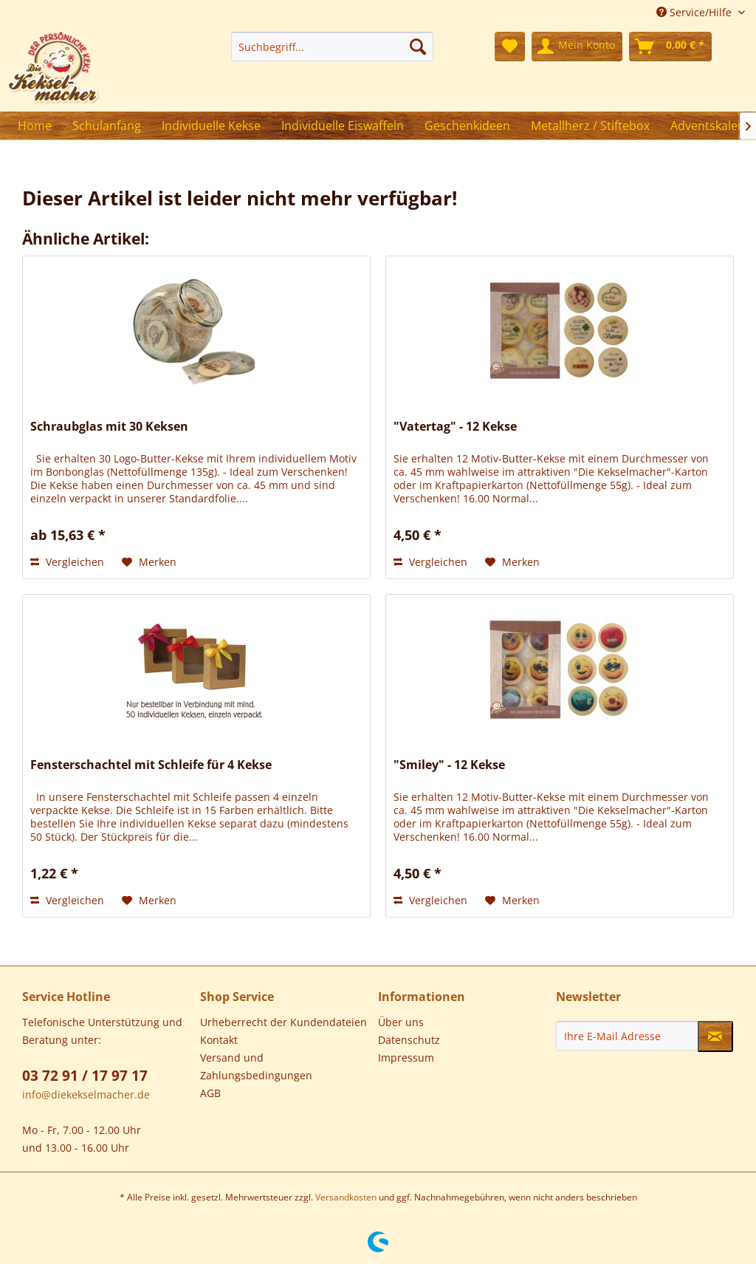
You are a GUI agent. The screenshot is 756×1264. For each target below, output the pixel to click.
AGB (210, 1093)
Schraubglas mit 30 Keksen (109, 426)
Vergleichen (67, 562)
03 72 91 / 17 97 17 (85, 1075)
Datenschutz (409, 1040)
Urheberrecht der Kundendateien (283, 1022)
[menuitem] (332, 46)
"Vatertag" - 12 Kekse (455, 426)
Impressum (406, 1058)
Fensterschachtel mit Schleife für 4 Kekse (151, 765)
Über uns (401, 1022)
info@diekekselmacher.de (86, 1094)
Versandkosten (346, 1197)
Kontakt (219, 1040)
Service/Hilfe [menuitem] (695, 12)
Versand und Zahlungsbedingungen (256, 1066)
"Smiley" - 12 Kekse (449, 765)
